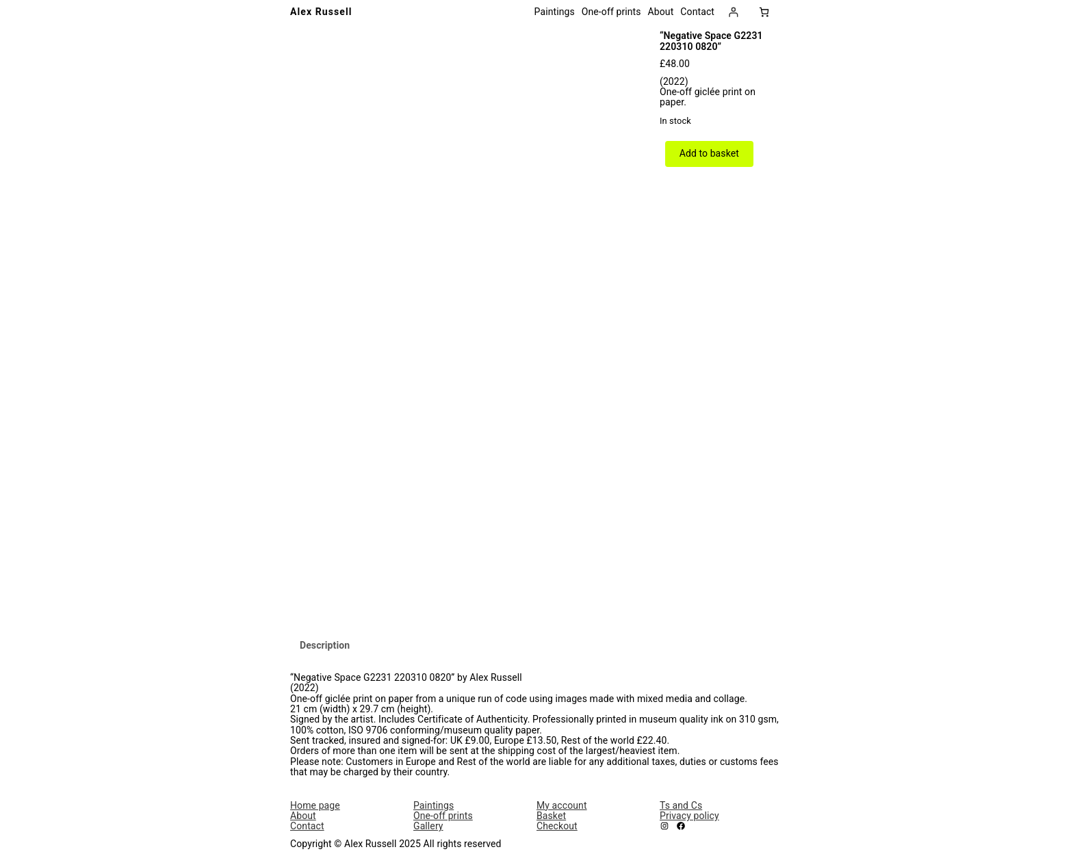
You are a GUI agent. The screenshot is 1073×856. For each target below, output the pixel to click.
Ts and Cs (681, 805)
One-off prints (443, 815)
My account (561, 805)
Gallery (428, 825)
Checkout (557, 825)
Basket (551, 815)
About (303, 815)
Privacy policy (689, 815)
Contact (307, 825)
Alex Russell (321, 11)
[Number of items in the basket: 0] (764, 12)
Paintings (433, 805)
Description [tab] (325, 645)
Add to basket (709, 153)
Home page (315, 805)
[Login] (733, 12)
